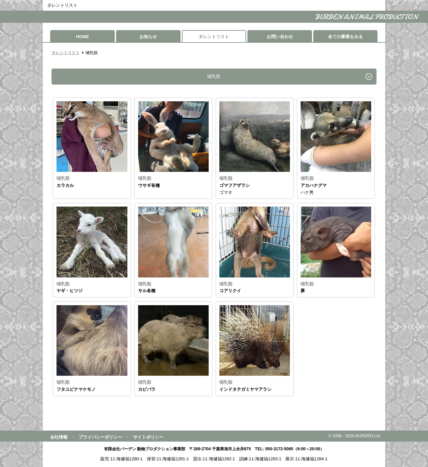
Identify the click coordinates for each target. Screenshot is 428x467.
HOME (82, 36)
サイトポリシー (148, 437)
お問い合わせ (280, 36)
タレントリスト (214, 36)
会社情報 (59, 437)
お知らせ (148, 36)
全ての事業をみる (345, 36)
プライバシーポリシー (100, 437)
